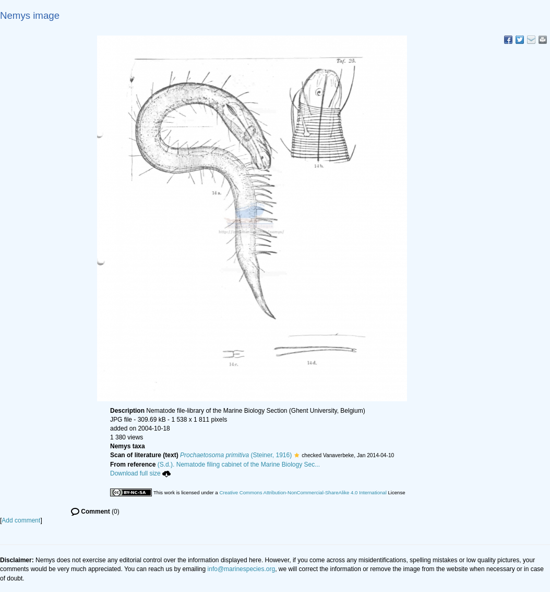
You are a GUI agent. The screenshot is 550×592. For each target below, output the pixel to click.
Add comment (21, 520)
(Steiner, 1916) (236, 455)
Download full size (140, 473)
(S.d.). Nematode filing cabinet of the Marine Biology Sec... (239, 464)
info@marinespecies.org (242, 569)
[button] (297, 455)
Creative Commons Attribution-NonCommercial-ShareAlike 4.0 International (302, 492)
